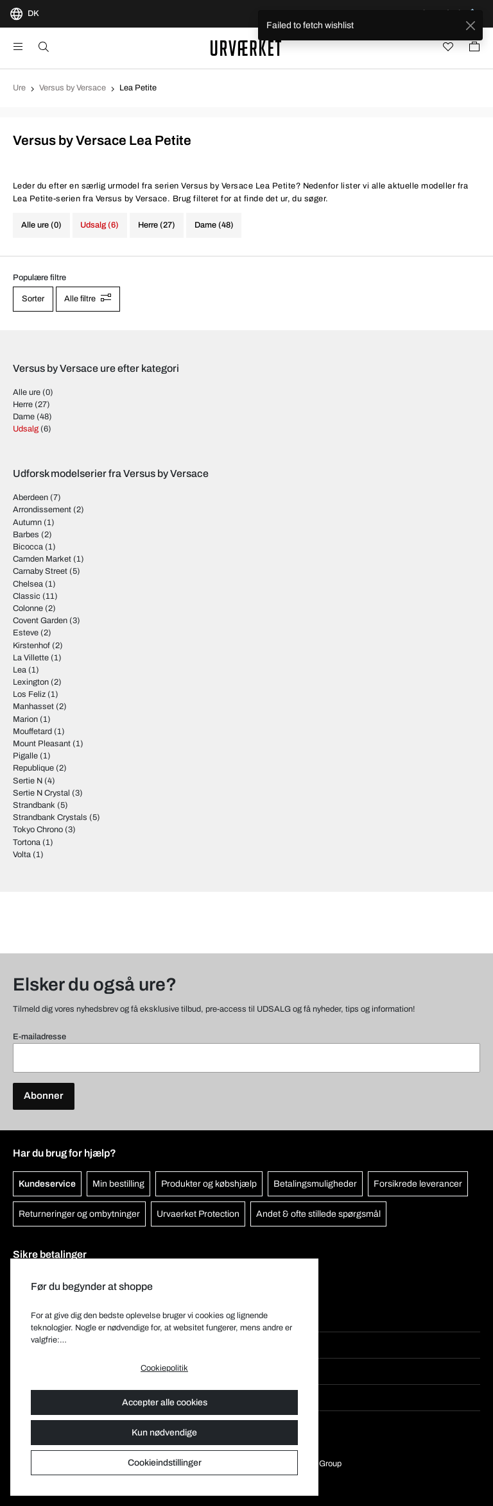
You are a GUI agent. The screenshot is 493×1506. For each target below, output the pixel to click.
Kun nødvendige (164, 1432)
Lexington (31, 682)
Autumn (27, 522)
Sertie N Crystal (41, 793)
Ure (19, 87)
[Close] (470, 25)
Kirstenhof (31, 645)
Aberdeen (30, 497)
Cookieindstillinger (165, 1463)
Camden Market (42, 559)
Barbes (26, 534)
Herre (23, 404)
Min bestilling (118, 1184)
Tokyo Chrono (38, 829)
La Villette (31, 657)
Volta (22, 854)
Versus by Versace (72, 87)
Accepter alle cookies (164, 1402)
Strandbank (34, 805)
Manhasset (33, 706)
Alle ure (26, 392)
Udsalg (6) (99, 225)
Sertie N (27, 780)
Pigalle (25, 755)
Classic (26, 596)
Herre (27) (156, 225)
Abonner (44, 1096)
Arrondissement (42, 509)
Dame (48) (214, 225)
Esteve (26, 632)
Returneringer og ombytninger (79, 1214)
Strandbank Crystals (50, 817)
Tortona (26, 842)
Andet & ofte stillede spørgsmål (318, 1214)
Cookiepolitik (164, 1368)
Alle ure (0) (41, 225)
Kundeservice (47, 1184)
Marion (25, 719)
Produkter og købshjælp (209, 1184)
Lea (19, 669)
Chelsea (28, 584)
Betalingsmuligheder (315, 1184)
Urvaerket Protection (198, 1214)
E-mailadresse (39, 1036)
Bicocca (28, 546)
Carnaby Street (40, 571)
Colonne (28, 608)
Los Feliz (29, 694)
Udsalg (26, 428)
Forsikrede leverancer (418, 1184)
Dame (24, 416)
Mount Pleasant (42, 743)
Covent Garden (40, 620)
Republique (33, 768)
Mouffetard (32, 731)
